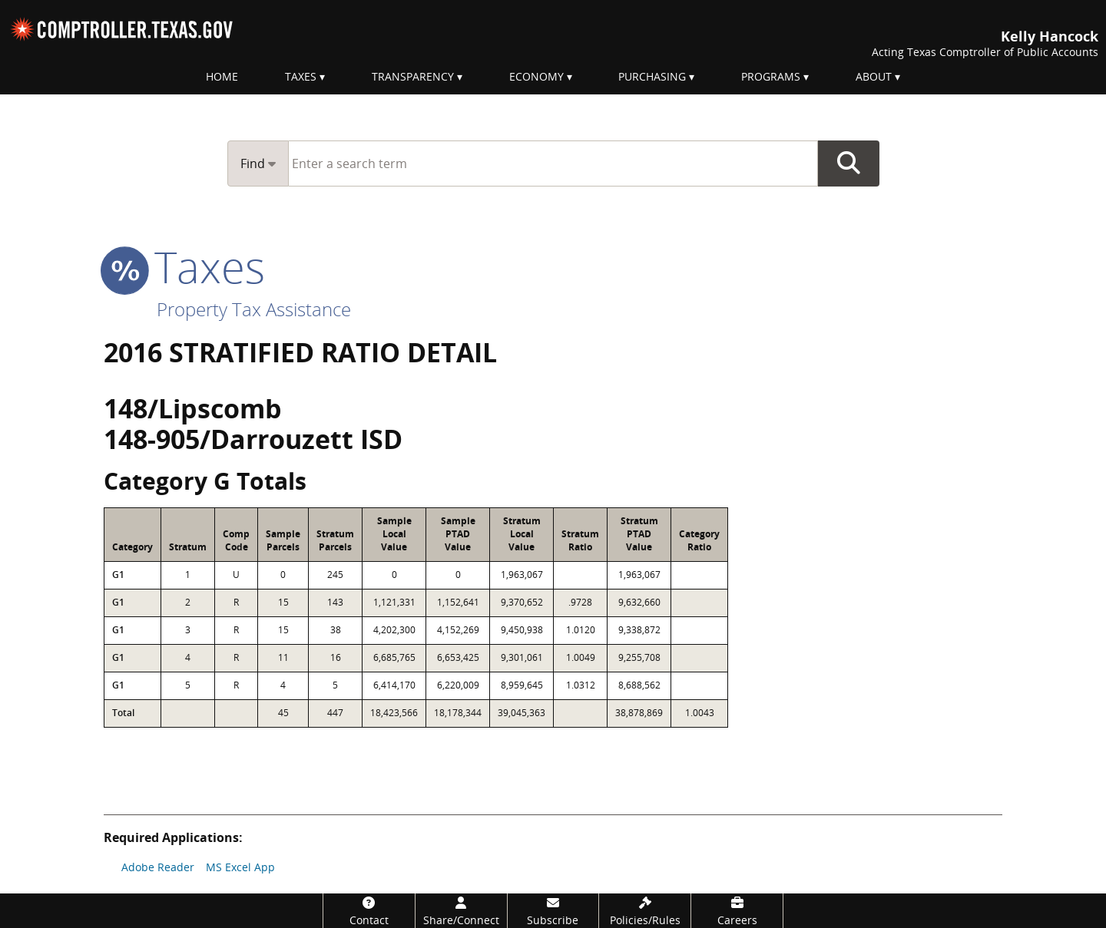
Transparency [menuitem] (413, 76)
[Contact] (369, 910)
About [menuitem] (874, 76)
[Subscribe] (553, 910)
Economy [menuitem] (536, 76)
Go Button (849, 163)
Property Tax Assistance (254, 309)
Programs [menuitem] (770, 76)
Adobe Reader (157, 867)
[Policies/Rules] (644, 910)
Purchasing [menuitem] (652, 76)
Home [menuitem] (222, 76)
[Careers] (737, 910)
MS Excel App (240, 867)
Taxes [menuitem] (300, 76)
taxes (184, 266)
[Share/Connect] (461, 910)
